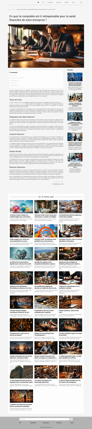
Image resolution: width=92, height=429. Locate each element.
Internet (66, 2)
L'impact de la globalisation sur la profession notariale (69, 287)
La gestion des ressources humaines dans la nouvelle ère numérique (21, 405)
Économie (58, 2)
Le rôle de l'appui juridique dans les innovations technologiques (70, 381)
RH (43, 2)
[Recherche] (44, 419)
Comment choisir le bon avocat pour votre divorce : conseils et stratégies (45, 216)
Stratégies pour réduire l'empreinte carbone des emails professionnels (75, 124)
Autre (73, 2)
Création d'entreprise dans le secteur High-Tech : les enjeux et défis (21, 357)
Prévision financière (14, 85)
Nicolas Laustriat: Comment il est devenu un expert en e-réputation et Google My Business (45, 358)
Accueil (9, 9)
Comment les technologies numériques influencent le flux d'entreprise (19, 312)
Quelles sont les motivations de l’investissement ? (44, 334)
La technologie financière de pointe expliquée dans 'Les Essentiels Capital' (21, 381)
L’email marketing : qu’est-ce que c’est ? (69, 311)
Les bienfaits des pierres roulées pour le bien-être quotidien (70, 216)
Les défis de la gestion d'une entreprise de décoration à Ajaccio (44, 263)
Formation (50, 2)
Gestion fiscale (13, 82)
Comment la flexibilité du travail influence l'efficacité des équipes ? (75, 104)
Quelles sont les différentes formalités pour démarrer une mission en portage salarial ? (21, 288)
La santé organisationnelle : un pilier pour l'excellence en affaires (70, 357)
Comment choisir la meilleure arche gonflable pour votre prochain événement (45, 241)
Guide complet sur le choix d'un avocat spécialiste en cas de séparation (19, 241)
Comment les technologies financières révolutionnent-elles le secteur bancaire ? (75, 84)
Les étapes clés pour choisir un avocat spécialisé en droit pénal (70, 240)
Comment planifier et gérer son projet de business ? (70, 334)
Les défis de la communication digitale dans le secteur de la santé (20, 263)
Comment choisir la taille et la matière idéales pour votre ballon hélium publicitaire (20, 216)
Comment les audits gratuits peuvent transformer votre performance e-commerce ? (75, 144)
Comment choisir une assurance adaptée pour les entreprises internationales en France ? (75, 165)
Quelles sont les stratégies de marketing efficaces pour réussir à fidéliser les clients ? (69, 264)
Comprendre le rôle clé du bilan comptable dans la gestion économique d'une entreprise (43, 312)
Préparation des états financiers (17, 77)
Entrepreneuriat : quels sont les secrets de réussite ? (19, 334)
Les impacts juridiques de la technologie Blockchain (42, 381)
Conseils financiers (14, 80)
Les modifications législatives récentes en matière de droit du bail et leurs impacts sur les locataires (45, 288)
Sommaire (14, 72)
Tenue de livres (13, 75)
